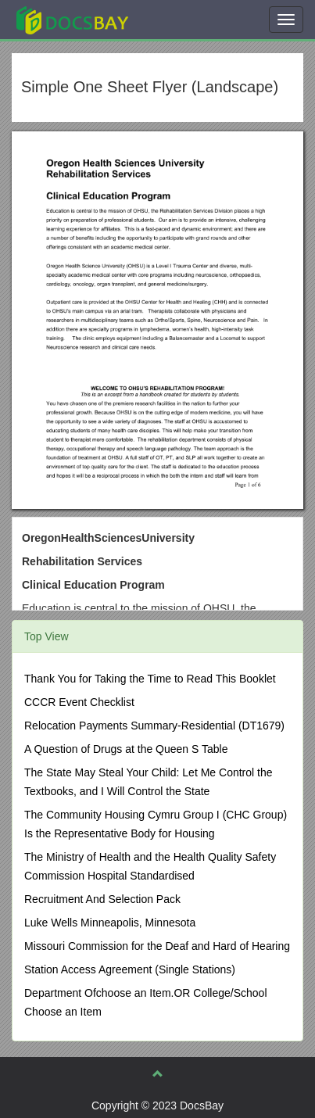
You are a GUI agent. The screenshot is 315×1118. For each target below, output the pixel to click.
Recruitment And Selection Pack (102, 899)
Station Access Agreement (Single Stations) (129, 969)
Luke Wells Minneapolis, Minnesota (109, 922)
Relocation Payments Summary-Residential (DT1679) (154, 725)
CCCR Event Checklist (79, 702)
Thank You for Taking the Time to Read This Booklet (150, 678)
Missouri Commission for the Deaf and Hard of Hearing (157, 946)
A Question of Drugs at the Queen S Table (125, 749)
